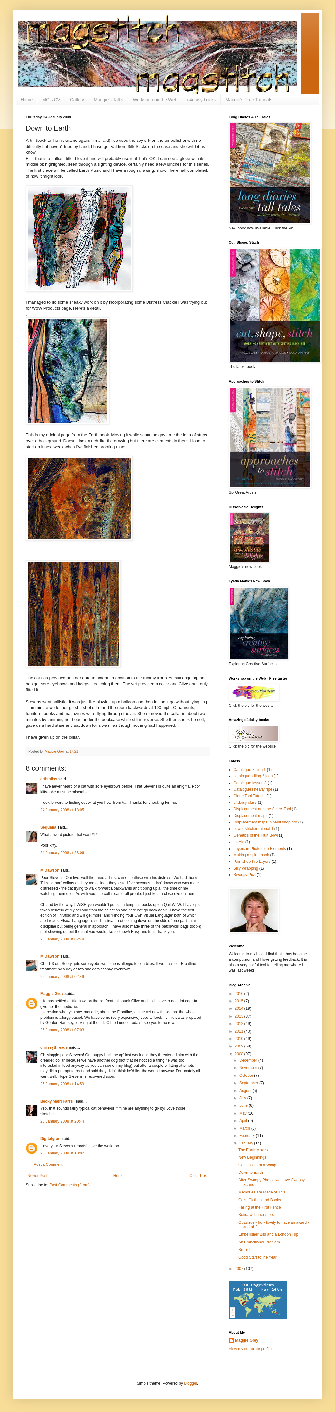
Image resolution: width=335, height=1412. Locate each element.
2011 (239, 1031)
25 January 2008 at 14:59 (62, 1084)
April (243, 1120)
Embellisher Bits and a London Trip (268, 1234)
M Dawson (49, 870)
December (248, 1060)
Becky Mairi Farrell (57, 1101)
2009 (239, 1046)
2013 (239, 1016)
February (247, 1136)
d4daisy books (201, 99)
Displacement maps (250, 815)
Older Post (198, 1175)
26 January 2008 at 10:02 (62, 1153)
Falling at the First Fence (259, 1207)
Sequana (48, 827)
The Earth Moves (253, 1150)
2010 (239, 1039)
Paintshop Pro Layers (252, 861)
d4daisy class (245, 802)
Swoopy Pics (245, 874)
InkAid (239, 842)
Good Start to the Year (257, 1257)
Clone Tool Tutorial (249, 796)
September (249, 1083)
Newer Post (37, 1175)
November (248, 1068)
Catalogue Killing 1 (250, 769)
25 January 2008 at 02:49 (62, 976)
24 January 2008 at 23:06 (62, 853)
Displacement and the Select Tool (262, 809)
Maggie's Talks (108, 99)
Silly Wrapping (246, 868)
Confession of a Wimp (257, 1165)
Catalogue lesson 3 (250, 783)
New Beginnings (252, 1157)
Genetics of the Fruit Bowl (256, 835)
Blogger (190, 1383)
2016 (239, 993)
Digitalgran (50, 1138)
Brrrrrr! (244, 1249)
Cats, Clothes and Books (259, 1200)
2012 (239, 1023)
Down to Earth (250, 1172)
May (243, 1113)
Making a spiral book (251, 855)
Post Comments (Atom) (69, 1185)
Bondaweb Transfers (256, 1214)
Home (27, 99)
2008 (239, 1054)
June (244, 1105)
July (243, 1098)
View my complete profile (250, 1349)
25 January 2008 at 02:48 (62, 939)
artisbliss (48, 779)
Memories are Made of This (261, 1192)
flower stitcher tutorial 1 (253, 828)
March (245, 1128)
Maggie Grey (51, 993)
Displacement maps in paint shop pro (265, 822)
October (246, 1075)
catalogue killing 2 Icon (253, 776)
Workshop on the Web (155, 99)
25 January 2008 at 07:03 (62, 1030)
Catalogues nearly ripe (253, 789)
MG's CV (51, 99)
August (246, 1090)
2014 (239, 1008)
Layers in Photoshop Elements (260, 848)
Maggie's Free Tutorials (248, 99)
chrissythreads (54, 1047)
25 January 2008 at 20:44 (62, 1121)
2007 (239, 1268)
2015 (239, 1001)
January (246, 1143)
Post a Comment (48, 1164)
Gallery (77, 99)
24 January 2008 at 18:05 (62, 810)
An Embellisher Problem (259, 1242)
